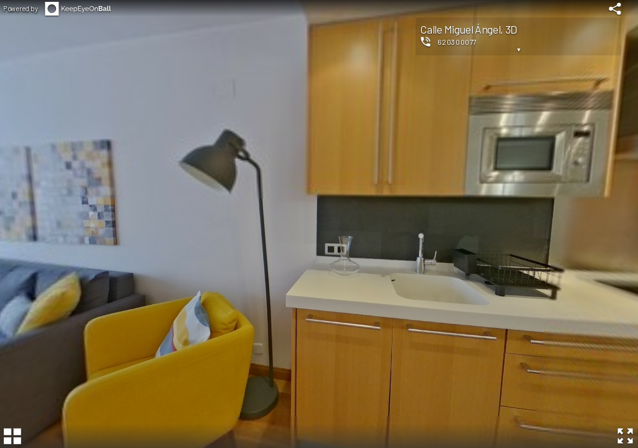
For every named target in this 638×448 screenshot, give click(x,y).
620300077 (457, 41)
